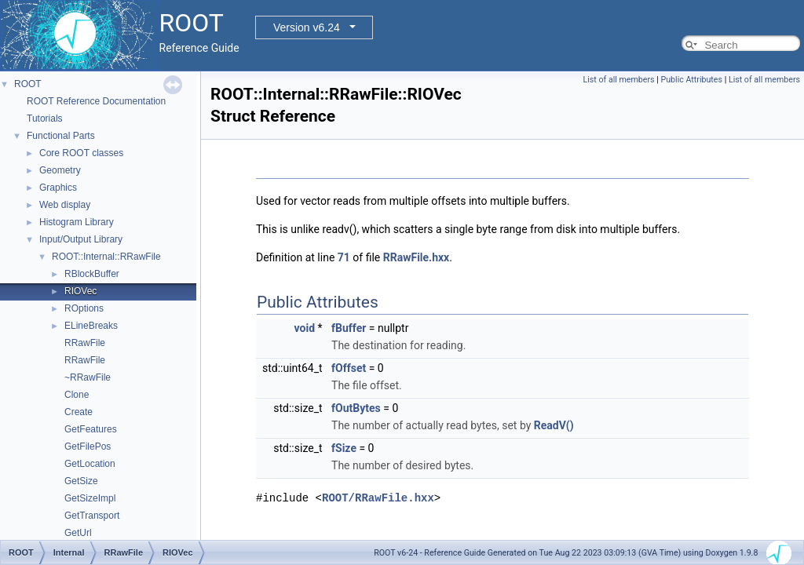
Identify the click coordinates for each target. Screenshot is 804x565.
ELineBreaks (91, 325)
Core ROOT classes (81, 153)
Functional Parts (61, 135)
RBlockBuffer (91, 273)
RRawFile (84, 342)
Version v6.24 (306, 27)
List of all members (619, 80)
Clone (76, 394)
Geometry (60, 170)
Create (78, 411)
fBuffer (348, 328)
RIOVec (80, 291)
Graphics (58, 187)
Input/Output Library (80, 239)
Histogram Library (76, 222)
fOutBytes (356, 408)
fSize (343, 448)
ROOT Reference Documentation (96, 101)
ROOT (28, 83)
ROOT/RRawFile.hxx (378, 497)
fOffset (348, 368)
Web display (64, 204)
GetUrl (78, 532)
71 (344, 257)
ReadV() (554, 425)
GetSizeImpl (89, 498)
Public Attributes (691, 80)
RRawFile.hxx (416, 257)
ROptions (84, 308)
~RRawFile (87, 377)
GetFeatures (90, 429)
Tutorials (45, 118)
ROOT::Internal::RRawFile (106, 256)
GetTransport (91, 515)
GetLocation (89, 463)
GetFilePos (87, 446)
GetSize (81, 481)
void (304, 328)
